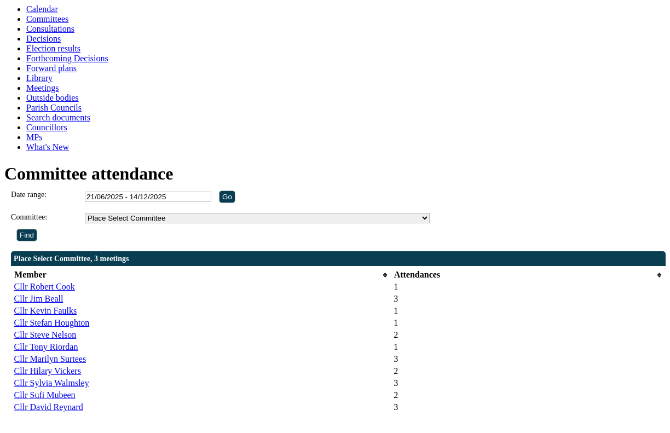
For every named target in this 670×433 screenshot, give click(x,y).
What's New (47, 147)
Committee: (29, 217)
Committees (47, 19)
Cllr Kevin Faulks (45, 310)
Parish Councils (54, 107)
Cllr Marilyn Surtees (50, 358)
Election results (53, 48)
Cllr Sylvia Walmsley (51, 383)
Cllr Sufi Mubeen (45, 395)
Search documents (58, 117)
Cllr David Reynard (48, 407)
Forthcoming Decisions (67, 58)
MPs (34, 137)
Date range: (29, 194)
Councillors (46, 127)
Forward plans (51, 68)
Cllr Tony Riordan (46, 346)
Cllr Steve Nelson (45, 334)
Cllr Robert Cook (44, 286)
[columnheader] (201, 275)
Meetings (42, 88)
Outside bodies (52, 97)
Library (39, 78)
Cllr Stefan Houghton (52, 322)
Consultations (50, 28)
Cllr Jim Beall (38, 298)
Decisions (43, 38)
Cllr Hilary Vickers (47, 371)
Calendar (42, 9)
